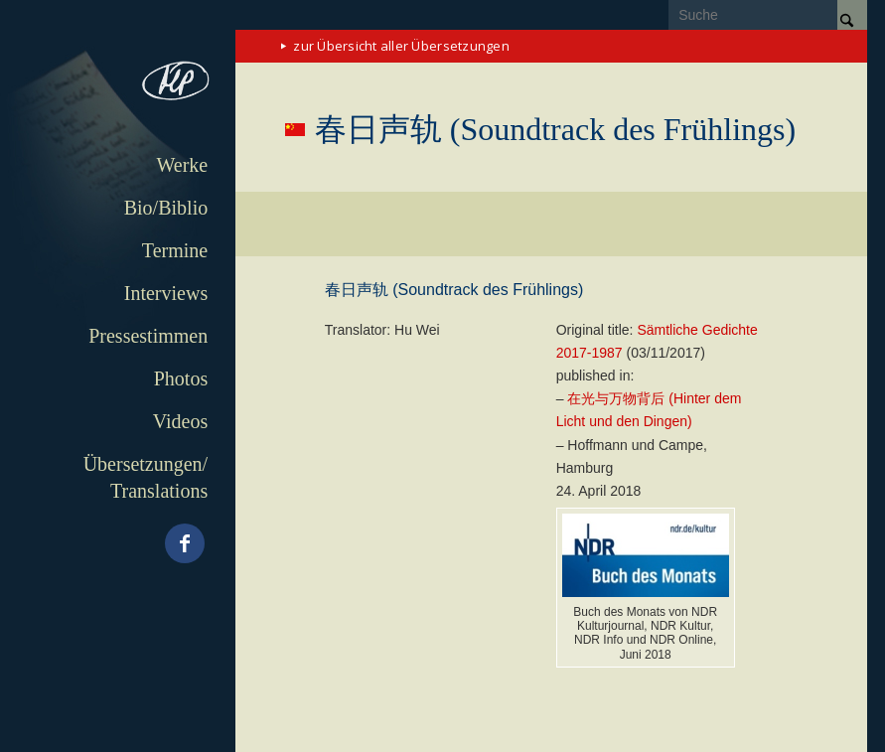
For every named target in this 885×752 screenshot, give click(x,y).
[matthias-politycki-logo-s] (118, 83)
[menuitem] (118, 165)
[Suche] (767, 15)
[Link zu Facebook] (185, 543)
